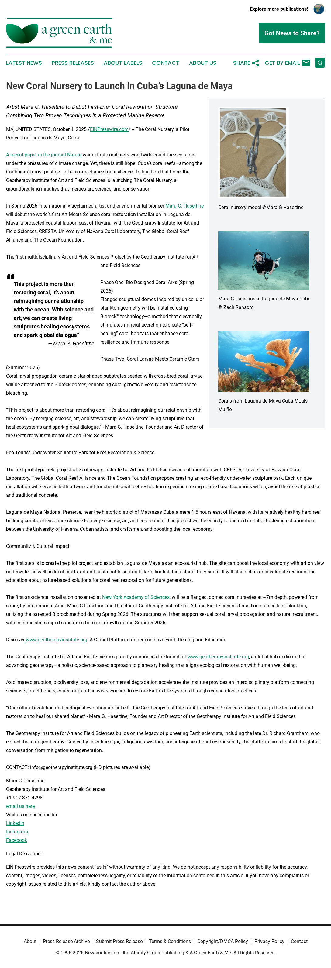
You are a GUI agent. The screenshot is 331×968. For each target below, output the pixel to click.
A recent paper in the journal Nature (43, 155)
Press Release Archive (66, 941)
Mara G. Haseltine (184, 206)
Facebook (16, 840)
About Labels (123, 63)
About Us (202, 63)
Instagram (17, 832)
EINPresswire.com (109, 129)
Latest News (24, 63)
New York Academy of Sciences (136, 597)
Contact (165, 63)
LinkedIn (15, 823)
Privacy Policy (269, 941)
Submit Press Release (119, 941)
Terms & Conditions (170, 941)
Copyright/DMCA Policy (222, 941)
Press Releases (73, 63)
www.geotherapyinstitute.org (56, 640)
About (30, 941)
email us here (20, 806)
